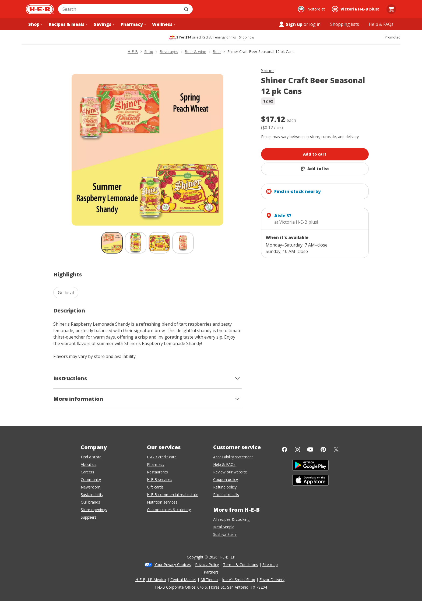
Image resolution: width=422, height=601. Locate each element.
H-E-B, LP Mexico (150, 579)
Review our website (230, 472)
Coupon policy (225, 479)
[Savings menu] (103, 24)
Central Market (183, 579)
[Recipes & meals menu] (67, 24)
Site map (270, 564)
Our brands (90, 502)
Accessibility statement (233, 456)
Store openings (94, 509)
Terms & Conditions (240, 564)
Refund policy (225, 487)
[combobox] (119, 9)
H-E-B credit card (162, 456)
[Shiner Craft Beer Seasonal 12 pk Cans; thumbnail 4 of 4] (183, 243)
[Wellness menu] (163, 24)
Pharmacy (155, 464)
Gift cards (155, 487)
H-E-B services (159, 479)
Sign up (290, 24)
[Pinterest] (323, 449)
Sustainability (92, 494)
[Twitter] (336, 449)
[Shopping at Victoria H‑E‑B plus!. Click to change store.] (356, 9)
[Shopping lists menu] (345, 24)
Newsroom (90, 487)
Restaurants (157, 472)
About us (88, 464)
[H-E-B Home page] (40, 9)
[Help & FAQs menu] (381, 24)
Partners (211, 572)
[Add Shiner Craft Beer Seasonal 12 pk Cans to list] (315, 169)
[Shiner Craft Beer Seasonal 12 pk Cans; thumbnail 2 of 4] (135, 243)
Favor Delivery (271, 579)
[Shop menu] (35, 24)
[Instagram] (297, 449)
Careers (87, 472)
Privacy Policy (207, 564)
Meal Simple (223, 526)
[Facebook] (284, 449)
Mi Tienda (209, 579)
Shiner (267, 70)
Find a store (91, 456)
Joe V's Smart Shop (238, 579)
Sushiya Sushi (225, 534)
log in (315, 24)
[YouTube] (310, 449)
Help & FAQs (224, 464)
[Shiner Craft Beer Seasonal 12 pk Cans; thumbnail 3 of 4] (159, 243)
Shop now (246, 37)
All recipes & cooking (231, 519)
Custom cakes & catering (169, 509)
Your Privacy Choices (172, 564)
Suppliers (88, 517)
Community (91, 479)
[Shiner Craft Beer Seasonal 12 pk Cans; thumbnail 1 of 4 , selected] (112, 243)
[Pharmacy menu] (132, 24)
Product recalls (226, 494)
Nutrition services (162, 502)
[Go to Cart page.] (391, 9)
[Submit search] (187, 9)
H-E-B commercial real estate (172, 494)
